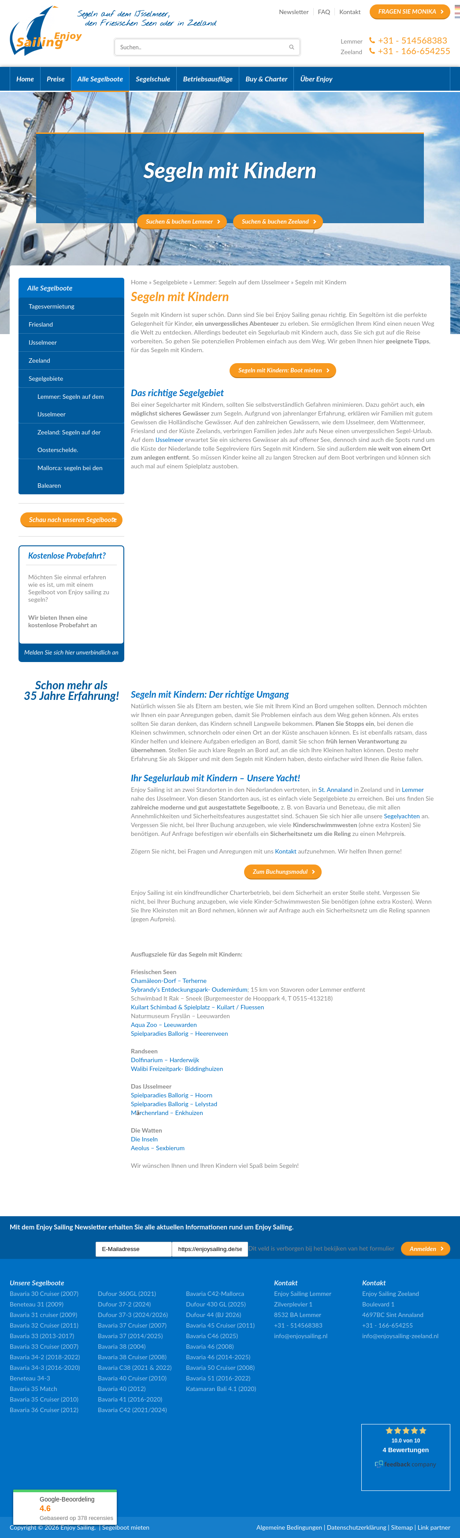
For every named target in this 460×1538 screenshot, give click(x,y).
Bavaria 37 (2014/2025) (130, 1335)
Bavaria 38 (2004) (122, 1346)
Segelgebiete (170, 282)
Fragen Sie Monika (407, 11)
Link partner (434, 1527)
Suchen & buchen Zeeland (275, 221)
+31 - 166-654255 (414, 50)
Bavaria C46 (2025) (212, 1335)
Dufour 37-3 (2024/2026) (133, 1314)
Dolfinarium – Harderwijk (165, 1059)
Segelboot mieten (125, 1527)
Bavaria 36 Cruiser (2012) (44, 1409)
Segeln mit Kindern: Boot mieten (280, 370)
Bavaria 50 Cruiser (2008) (220, 1367)
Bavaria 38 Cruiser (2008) (132, 1357)
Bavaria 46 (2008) (210, 1346)
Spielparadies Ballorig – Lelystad (174, 1104)
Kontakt (350, 11)
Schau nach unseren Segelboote (73, 519)
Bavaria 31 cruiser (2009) (43, 1314)
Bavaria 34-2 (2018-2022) (45, 1357)
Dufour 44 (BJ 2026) (213, 1314)
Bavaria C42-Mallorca (215, 1293)
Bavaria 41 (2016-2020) (130, 1399)
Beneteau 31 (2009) (36, 1304)
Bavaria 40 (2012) (122, 1388)
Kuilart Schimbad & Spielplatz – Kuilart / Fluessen (198, 1007)
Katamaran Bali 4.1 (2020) (221, 1388)
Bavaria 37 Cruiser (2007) (132, 1325)
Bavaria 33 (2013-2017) (42, 1335)
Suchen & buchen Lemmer (179, 221)
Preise (56, 78)
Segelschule (153, 78)
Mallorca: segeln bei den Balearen (70, 476)
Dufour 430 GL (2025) (216, 1304)
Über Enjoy (316, 78)
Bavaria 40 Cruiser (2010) (132, 1378)
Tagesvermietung (51, 306)
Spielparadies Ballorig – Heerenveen (179, 1033)
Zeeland (39, 360)
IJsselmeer (43, 342)
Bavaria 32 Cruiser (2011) (44, 1325)
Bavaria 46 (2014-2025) (218, 1357)
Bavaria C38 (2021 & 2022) (135, 1367)
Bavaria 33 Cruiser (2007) (44, 1346)
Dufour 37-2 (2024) (124, 1304)
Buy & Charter (266, 78)
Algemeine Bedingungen (289, 1527)
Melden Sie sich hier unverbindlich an (71, 652)
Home (25, 78)
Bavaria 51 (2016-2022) (218, 1378)
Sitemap (402, 1527)
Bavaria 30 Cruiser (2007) (44, 1293)
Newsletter (293, 11)
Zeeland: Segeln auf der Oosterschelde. (68, 440)
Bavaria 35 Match (33, 1388)
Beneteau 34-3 (30, 1378)
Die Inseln (144, 1139)
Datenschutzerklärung (356, 1527)
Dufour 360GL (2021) (127, 1293)
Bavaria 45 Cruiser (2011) (220, 1325)
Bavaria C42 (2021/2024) (132, 1409)
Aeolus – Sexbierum (158, 1148)
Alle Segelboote (100, 78)
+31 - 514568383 (412, 40)
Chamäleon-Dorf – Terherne (169, 980)
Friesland (41, 324)
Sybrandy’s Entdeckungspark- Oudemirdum (189, 989)
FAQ (324, 11)
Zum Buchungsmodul (280, 871)
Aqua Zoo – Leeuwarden (164, 1024)
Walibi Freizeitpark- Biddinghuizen (177, 1068)
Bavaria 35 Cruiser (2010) (44, 1399)
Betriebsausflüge (208, 78)
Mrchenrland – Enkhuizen (167, 1112)
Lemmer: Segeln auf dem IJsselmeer (241, 282)
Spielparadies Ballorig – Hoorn (171, 1095)
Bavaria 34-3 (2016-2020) (45, 1367)
